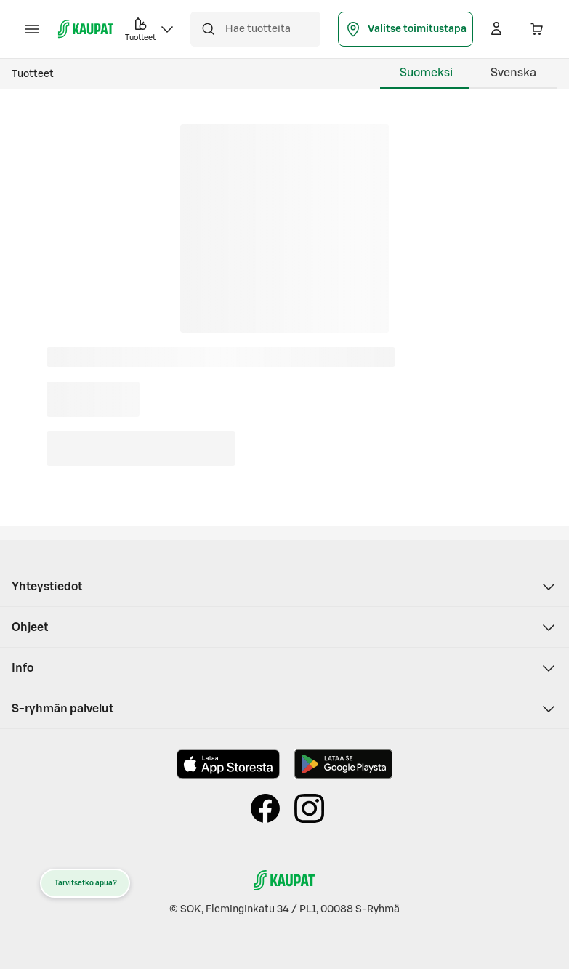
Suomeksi (426, 73)
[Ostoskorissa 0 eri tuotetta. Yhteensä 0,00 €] (537, 29)
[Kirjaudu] (496, 29)
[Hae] (207, 29)
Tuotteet (33, 74)
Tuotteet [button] (150, 28)
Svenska (513, 73)
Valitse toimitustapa (405, 29)
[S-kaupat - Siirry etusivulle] (85, 29)
